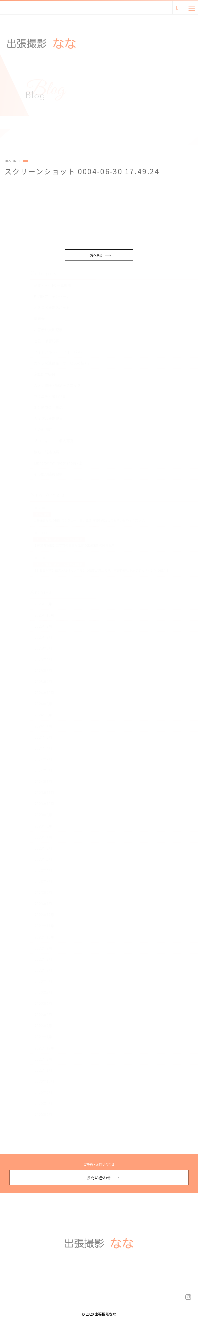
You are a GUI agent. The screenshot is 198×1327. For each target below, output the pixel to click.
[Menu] (191, 7)
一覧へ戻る (99, 276)
